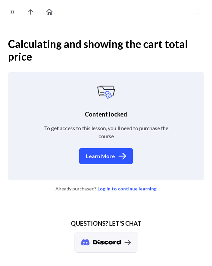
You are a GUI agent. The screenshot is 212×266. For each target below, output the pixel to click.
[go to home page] (49, 12)
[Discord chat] (106, 242)
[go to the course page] (31, 12)
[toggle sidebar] (12, 12)
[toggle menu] (198, 12)
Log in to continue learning (127, 188)
